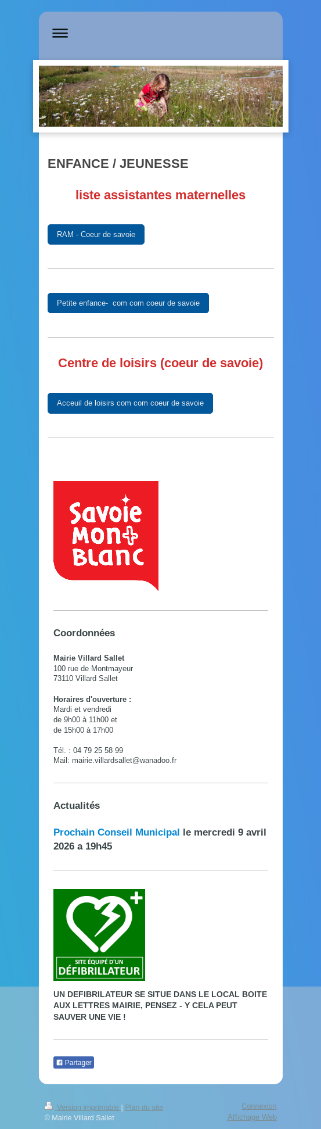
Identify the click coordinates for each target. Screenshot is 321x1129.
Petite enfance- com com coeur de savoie (128, 302)
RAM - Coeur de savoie (96, 234)
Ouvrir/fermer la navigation (161, 32)
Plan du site (144, 1107)
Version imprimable (83, 1107)
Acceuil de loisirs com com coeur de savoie (130, 402)
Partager (74, 1063)
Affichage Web (252, 1116)
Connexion (258, 1106)
